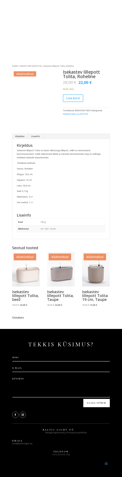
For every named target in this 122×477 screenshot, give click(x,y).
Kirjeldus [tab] (20, 131)
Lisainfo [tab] (35, 131)
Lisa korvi (73, 98)
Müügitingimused (54, 427)
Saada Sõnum (96, 398)
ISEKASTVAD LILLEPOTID (31, 66)
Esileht (15, 66)
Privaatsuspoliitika (77, 427)
